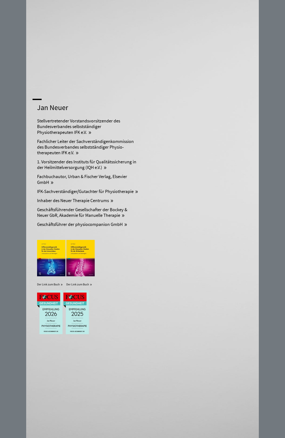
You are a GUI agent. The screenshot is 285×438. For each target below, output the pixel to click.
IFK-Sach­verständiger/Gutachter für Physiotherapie (85, 191)
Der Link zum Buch (48, 284)
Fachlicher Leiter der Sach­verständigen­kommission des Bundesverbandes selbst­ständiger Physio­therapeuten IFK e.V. (85, 147)
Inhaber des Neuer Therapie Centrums (73, 200)
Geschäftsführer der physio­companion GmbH (80, 224)
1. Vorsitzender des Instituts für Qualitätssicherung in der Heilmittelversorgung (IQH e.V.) (86, 164)
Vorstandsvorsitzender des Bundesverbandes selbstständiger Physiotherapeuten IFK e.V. (78, 126)
